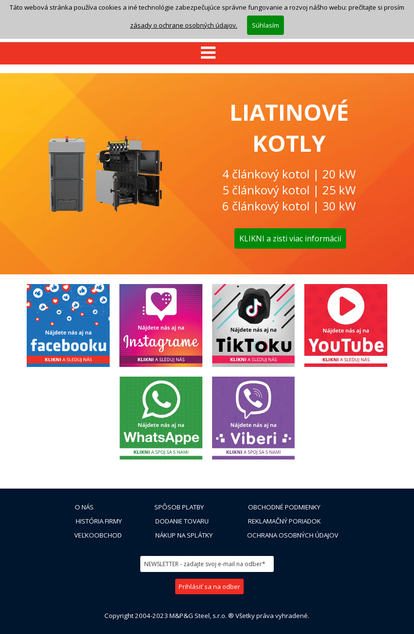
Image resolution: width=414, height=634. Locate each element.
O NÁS (84, 507)
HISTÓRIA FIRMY (99, 521)
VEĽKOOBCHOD (98, 535)
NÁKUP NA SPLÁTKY (184, 535)
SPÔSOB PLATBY (179, 507)
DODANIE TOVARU (182, 521)
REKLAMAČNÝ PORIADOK (284, 521)
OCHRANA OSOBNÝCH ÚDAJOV (292, 535)
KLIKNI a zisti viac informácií (290, 238)
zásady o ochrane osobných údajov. (183, 25)
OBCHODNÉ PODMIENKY (284, 507)
